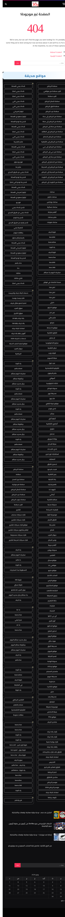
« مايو (60, 900)
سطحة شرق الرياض (49, 106)
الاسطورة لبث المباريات (15, 570)
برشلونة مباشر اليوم (15, 644)
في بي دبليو (49, 615)
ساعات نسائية (49, 207)
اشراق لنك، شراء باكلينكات (49, 752)
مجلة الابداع (49, 444)
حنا (15, 268)
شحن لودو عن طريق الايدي (15, 222)
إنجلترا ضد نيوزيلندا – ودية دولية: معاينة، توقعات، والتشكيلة (28, 835)
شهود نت (49, 489)
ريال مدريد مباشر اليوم (15, 639)
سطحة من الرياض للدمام (49, 136)
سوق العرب (15, 308)
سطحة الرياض (49, 86)
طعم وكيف (49, 484)
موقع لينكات (49, 666)
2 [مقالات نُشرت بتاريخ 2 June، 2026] (49, 882)
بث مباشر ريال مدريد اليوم (15, 595)
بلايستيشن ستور (16, 237)
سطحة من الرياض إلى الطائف (49, 131)
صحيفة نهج (49, 393)
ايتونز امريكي (16, 111)
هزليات (49, 605)
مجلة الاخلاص (49, 711)
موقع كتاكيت (49, 686)
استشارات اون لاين (49, 454)
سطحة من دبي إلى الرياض (49, 151)
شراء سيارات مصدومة (16, 535)
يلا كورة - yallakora (16, 770)
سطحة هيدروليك (15, 484)
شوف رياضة (49, 797)
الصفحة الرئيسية (53, 56)
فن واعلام (15, 800)
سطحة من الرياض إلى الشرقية (49, 141)
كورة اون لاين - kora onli (15, 744)
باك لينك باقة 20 (15, 318)
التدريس (49, 762)
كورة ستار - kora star (15, 755)
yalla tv (15, 559)
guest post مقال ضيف (16, 303)
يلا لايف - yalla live (15, 765)
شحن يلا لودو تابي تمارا (15, 182)
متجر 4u (15, 167)
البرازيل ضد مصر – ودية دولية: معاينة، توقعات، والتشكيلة (29, 812)
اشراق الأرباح (49, 519)
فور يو (15, 202)
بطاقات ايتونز (15, 232)
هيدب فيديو (49, 469)
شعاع (49, 529)
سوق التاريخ (15, 313)
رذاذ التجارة (49, 479)
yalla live (15, 660)
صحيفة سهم (49, 676)
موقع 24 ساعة (49, 327)
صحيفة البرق (49, 646)
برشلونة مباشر (15, 378)
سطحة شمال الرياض (49, 101)
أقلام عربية (49, 545)
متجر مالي (49, 317)
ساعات (49, 191)
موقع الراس (49, 580)
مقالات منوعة (15, 714)
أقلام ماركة (49, 212)
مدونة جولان (49, 550)
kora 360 (49, 267)
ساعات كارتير (49, 197)
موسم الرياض (49, 782)
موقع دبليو (49, 570)
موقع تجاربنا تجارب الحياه (16, 343)
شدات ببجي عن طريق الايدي (15, 172)
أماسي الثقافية (49, 423)
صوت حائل (49, 641)
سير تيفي (15, 619)
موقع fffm (49, 716)
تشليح (15, 509)
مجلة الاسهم (49, 358)
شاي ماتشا (15, 278)
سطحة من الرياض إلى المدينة (49, 167)
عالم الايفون (49, 373)
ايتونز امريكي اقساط (15, 192)
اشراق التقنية (49, 332)
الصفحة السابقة (53, 52)
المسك (49, 610)
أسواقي (49, 378)
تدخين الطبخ (49, 631)
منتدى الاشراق (49, 777)
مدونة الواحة (49, 661)
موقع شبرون (49, 651)
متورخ (49, 428)
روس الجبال (49, 540)
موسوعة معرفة (49, 706)
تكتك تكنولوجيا (49, 383)
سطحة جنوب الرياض (15, 499)
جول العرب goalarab (15, 589)
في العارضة (16, 684)
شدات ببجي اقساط (15, 86)
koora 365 (15, 785)
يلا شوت (49, 247)
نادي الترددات (49, 449)
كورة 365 (15, 579)
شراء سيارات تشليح (15, 519)
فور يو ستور (15, 162)
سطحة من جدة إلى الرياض (49, 156)
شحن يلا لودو (15, 217)
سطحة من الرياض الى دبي (49, 146)
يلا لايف (15, 549)
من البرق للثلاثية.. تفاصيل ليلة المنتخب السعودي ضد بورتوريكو (27, 846)
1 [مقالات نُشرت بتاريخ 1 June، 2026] (58, 882)
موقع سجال (49, 560)
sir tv (15, 625)
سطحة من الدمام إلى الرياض (49, 162)
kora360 (49, 237)
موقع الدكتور (49, 626)
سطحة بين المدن (15, 479)
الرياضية (16, 353)
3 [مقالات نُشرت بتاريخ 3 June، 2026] (41, 882)
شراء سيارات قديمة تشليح (15, 540)
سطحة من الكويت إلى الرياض (49, 182)
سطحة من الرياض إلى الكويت (49, 177)
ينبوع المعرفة (49, 595)
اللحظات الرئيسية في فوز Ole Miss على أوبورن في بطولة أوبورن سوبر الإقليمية (27, 824)
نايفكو (49, 701)
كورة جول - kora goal (15, 750)
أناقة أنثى (49, 418)
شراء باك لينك (49, 731)
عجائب (49, 413)
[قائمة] (61, 4)
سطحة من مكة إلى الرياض (49, 126)
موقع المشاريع (49, 585)
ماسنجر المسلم (49, 671)
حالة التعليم (49, 600)
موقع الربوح (49, 636)
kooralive (15, 780)
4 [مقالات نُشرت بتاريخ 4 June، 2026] (32, 882)
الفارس (49, 555)
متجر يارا (49, 524)
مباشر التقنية (49, 499)
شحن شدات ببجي (15, 207)
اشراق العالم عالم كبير (49, 767)
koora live (49, 257)
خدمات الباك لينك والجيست (15, 293)
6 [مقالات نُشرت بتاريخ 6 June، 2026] (15, 882)
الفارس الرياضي (15, 699)
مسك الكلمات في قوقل (49, 282)
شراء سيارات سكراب (15, 514)
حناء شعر (15, 263)
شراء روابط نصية (49, 741)
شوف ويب (49, 353)
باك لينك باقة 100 (15, 323)
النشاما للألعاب (49, 590)
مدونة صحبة (49, 504)
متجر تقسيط (15, 141)
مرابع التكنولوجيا (49, 342)
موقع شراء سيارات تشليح (15, 524)
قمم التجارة (49, 656)
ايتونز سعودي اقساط (15, 116)
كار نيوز (49, 398)
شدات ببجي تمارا (16, 91)
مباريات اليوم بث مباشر (49, 272)
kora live (16, 775)
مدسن (49, 433)
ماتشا (15, 273)
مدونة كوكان (49, 388)
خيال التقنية (49, 348)
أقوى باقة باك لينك (16, 333)
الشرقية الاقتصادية (49, 368)
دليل (49, 691)
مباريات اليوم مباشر (15, 373)
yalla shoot (16, 368)
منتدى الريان (49, 722)
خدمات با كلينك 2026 (15, 338)
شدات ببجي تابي (16, 101)
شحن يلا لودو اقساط (15, 121)
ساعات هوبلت (49, 222)
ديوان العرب (49, 535)
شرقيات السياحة (49, 509)
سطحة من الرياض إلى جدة (49, 116)
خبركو (49, 322)
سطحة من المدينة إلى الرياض (49, 172)
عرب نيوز (49, 363)
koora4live (49, 242)
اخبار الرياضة (49, 772)
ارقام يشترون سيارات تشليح (16, 529)
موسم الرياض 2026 (49, 787)
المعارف (49, 459)
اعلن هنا (49, 287)
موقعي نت (49, 565)
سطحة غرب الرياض (49, 111)
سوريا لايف (15, 760)
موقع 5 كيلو (49, 307)
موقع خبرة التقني (49, 403)
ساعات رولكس (49, 202)
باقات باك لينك (49, 746)
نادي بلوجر (49, 408)
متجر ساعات (49, 217)
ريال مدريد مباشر (15, 383)
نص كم (49, 312)
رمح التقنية (49, 474)
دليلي (49, 302)
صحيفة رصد (49, 696)
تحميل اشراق (49, 464)
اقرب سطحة (49, 96)
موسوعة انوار (49, 514)
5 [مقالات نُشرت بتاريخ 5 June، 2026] (23, 882)
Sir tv (15, 609)
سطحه (15, 474)
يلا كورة (16, 690)
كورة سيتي (15, 584)
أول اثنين (49, 620)
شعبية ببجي (15, 227)
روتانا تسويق (49, 438)
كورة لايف (49, 232)
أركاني (49, 494)
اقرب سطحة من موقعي (49, 91)
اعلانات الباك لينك (49, 757)
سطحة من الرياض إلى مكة (49, 121)
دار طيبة (49, 681)
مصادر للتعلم (15, 704)
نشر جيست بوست (15, 298)
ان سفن (49, 337)
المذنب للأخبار (49, 575)
